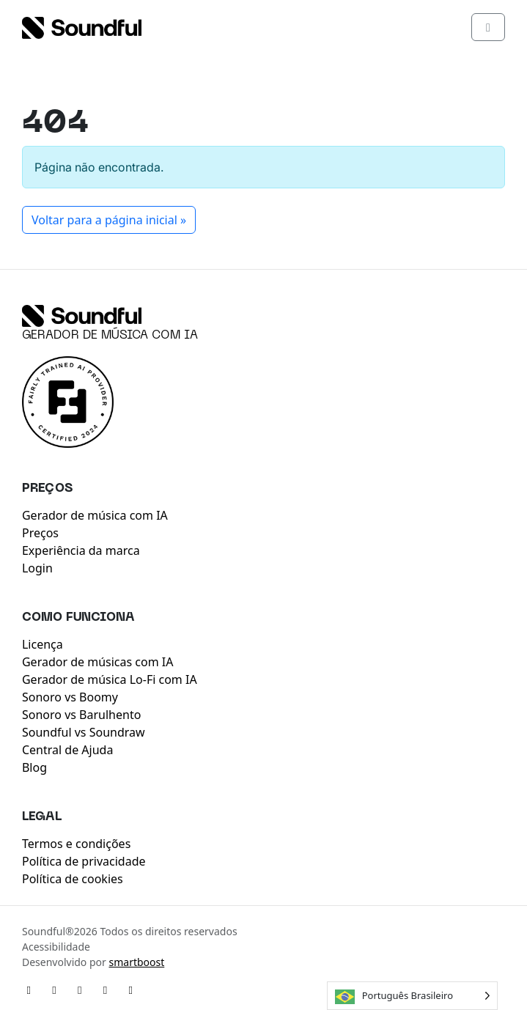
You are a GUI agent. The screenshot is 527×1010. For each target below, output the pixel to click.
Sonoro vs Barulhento (81, 715)
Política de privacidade (84, 861)
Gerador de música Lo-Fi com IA (109, 679)
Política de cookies (72, 879)
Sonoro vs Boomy (70, 697)
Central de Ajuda (67, 750)
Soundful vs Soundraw (83, 732)
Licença (42, 644)
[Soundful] (81, 316)
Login (37, 568)
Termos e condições (76, 844)
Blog (34, 767)
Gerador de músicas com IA (98, 662)
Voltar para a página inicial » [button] (109, 220)
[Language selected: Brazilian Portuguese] (412, 995)
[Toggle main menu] (488, 27)
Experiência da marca (81, 550)
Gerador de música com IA (110, 336)
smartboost (136, 962)
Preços (40, 533)
